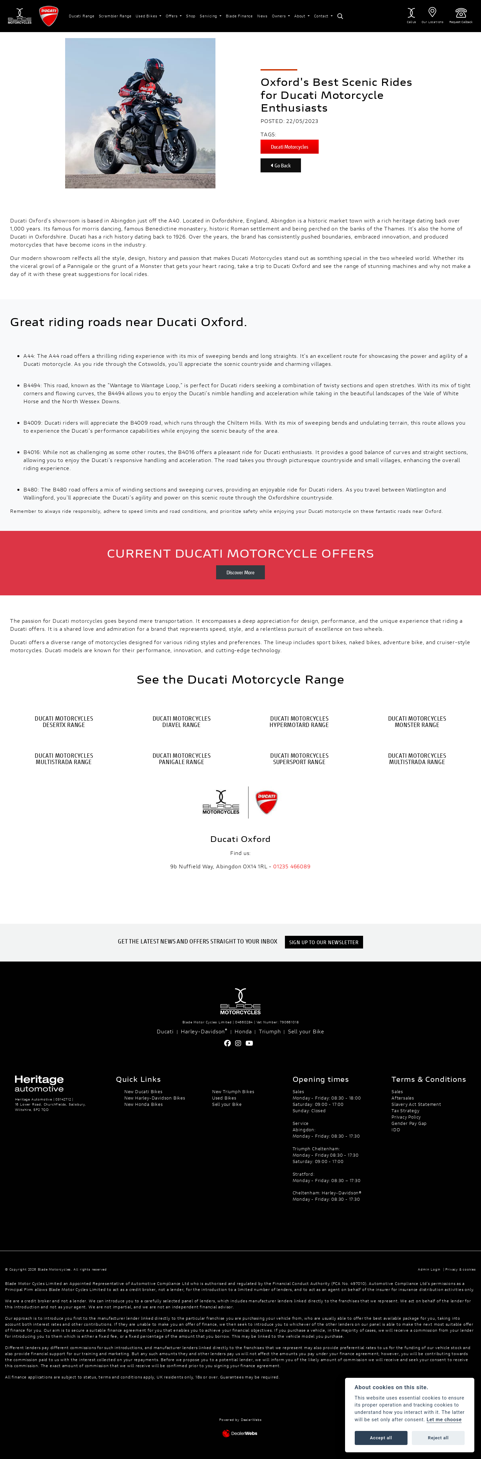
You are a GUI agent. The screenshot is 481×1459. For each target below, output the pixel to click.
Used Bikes (147, 15)
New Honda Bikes (143, 1104)
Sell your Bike (306, 1031)
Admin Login (429, 1269)
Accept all (381, 1437)
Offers (172, 15)
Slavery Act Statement (416, 1104)
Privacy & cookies (460, 1269)
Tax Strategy (405, 1110)
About (300, 15)
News (262, 15)
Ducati (165, 1031)
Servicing (209, 15)
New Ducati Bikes (143, 1091)
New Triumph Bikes (233, 1091)
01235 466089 (292, 866)
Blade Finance (239, 15)
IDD (395, 1129)
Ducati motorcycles (77, 620)
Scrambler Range (115, 15)
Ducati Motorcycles (289, 146)
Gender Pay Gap (409, 1123)
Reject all (438, 1437)
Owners (279, 15)
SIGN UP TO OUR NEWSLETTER (325, 941)
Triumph (270, 1031)
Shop (190, 15)
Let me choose (444, 1420)
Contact (322, 15)
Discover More (240, 572)
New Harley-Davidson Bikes (154, 1098)
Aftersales (402, 1098)
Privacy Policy (406, 1117)
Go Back (281, 165)
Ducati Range (82, 15)
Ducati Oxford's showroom (45, 220)
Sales (397, 1091)
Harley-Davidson (204, 1031)
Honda (243, 1031)
